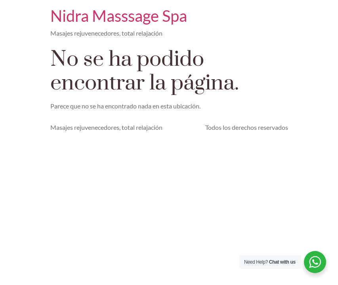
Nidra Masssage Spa (118, 15)
